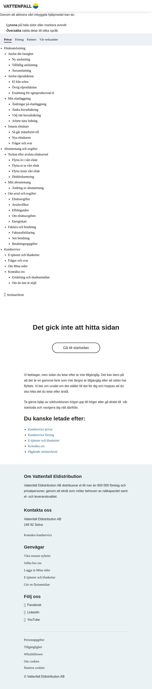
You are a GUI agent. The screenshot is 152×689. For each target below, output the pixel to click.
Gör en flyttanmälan (37, 584)
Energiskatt (19, 221)
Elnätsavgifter (21, 199)
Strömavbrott (15, 295)
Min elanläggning (19, 98)
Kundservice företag (41, 435)
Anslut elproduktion (21, 76)
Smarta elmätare (18, 126)
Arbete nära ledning (24, 121)
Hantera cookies (34, 667)
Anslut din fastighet (20, 53)
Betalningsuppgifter (24, 243)
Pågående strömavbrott (42, 451)
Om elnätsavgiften (24, 215)
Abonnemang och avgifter (20, 148)
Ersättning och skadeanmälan (31, 277)
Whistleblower (33, 654)
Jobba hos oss (33, 563)
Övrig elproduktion (24, 87)
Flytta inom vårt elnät (26, 171)
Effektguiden (20, 210)
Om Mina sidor (18, 266)
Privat (8, 39)
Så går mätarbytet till (25, 132)
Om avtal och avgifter (22, 193)
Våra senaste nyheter (37, 556)
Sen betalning (21, 238)
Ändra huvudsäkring (25, 109)
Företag (19, 39)
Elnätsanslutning (14, 48)
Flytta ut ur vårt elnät (25, 165)
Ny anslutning (21, 59)
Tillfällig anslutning (24, 65)
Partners (31, 39)
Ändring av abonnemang (28, 188)
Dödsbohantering (23, 176)
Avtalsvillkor (20, 204)
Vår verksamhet (48, 39)
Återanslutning (21, 70)
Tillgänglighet (33, 647)
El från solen (20, 81)
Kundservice (12, 249)
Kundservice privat (40, 429)
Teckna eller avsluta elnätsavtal (28, 154)
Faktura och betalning (22, 227)
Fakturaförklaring (23, 232)
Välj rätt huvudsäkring (26, 115)
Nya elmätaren (21, 137)
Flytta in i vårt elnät (24, 160)
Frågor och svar (22, 143)
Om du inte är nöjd (24, 283)
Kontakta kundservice (38, 535)
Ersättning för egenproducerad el (33, 93)
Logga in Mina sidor (37, 570)
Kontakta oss (16, 271)
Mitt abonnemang (19, 182)
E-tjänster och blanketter (23, 255)
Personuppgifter (34, 640)
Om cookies (31, 661)
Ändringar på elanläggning (29, 104)
